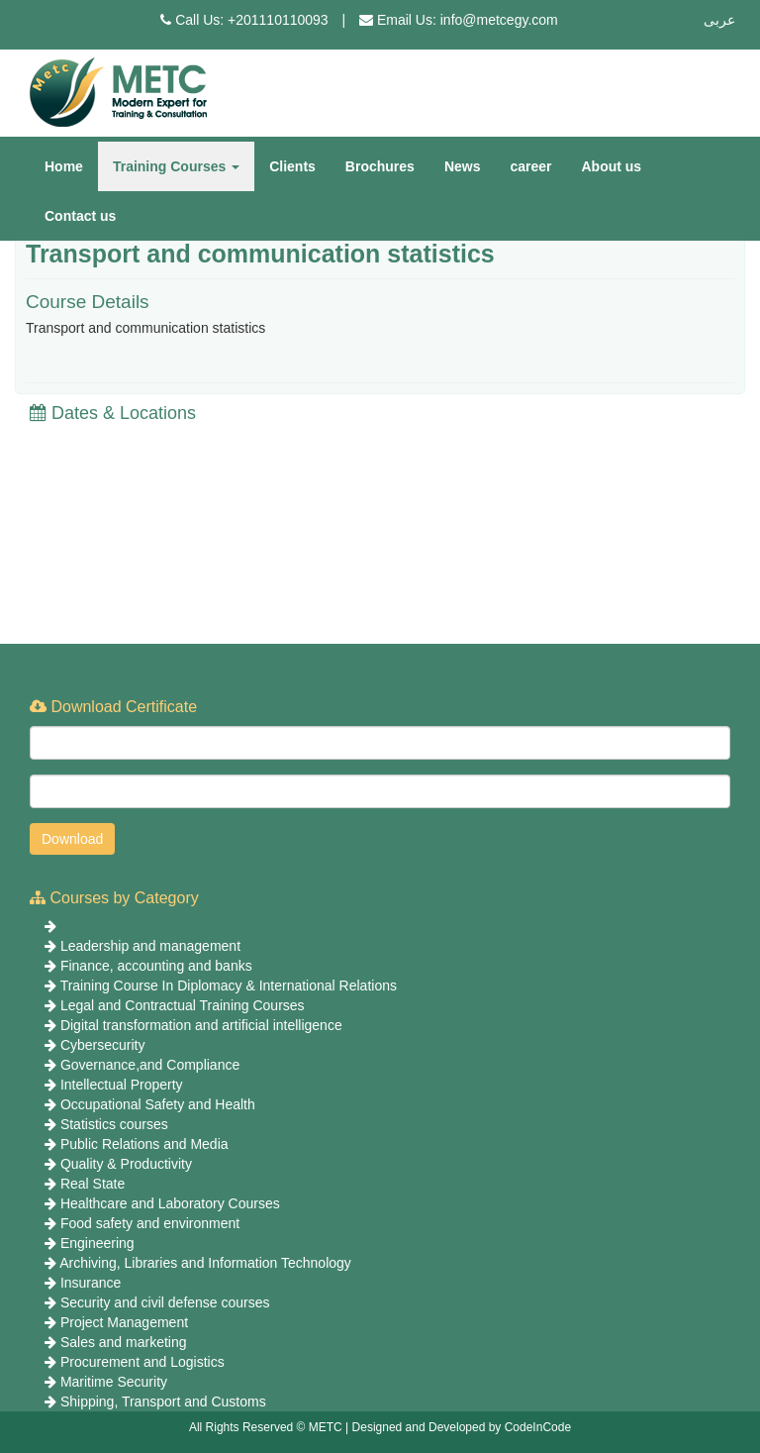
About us (612, 166)
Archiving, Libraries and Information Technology (205, 1263)
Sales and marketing (123, 1342)
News (462, 166)
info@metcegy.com (499, 20)
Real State (92, 1184)
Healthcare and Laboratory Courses (170, 1203)
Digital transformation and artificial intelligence (201, 1025)
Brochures (380, 166)
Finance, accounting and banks (156, 966)
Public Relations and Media (144, 1144)
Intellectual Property (121, 1084)
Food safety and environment (149, 1223)
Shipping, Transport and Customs (163, 1401)
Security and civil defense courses (165, 1302)
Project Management (124, 1322)
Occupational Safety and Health (157, 1104)
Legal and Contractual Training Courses (182, 1005)
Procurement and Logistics (142, 1362)
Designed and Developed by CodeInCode (462, 1427)
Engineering (97, 1243)
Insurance (90, 1283)
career (530, 166)
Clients (292, 166)
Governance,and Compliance (149, 1065)
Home (64, 166)
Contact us (80, 216)
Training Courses (176, 166)
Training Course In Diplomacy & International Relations (228, 985)
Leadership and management (150, 946)
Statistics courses (114, 1124)
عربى (719, 20)
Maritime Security (113, 1382)
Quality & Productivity (126, 1164)
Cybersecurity (102, 1045)
